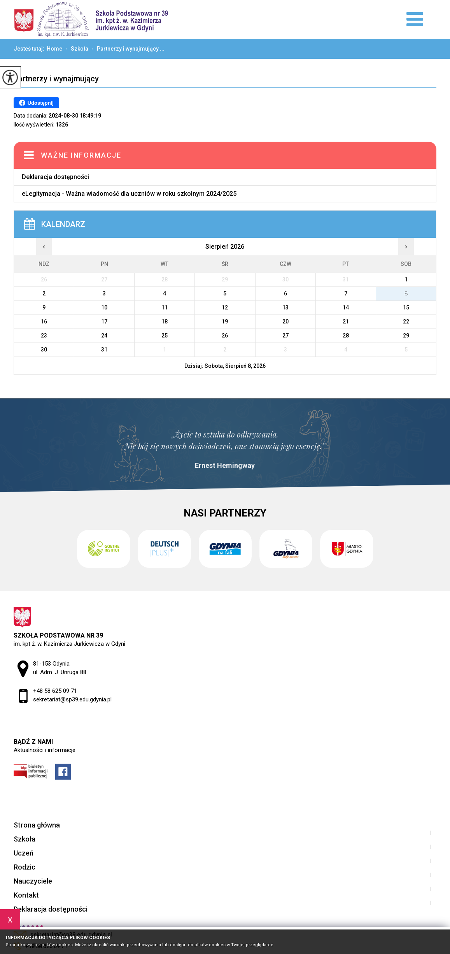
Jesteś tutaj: (30, 48)
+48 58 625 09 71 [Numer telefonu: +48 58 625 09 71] (55, 690)
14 (346, 307)
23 (44, 335)
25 (164, 335)
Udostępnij (36, 103)
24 (104, 335)
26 (225, 335)
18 (164, 321)
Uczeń (23, 853)
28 (346, 335)
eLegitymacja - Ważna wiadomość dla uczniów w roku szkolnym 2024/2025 (129, 193)
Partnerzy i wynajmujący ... (126, 49)
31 (104, 349)
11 (164, 307)
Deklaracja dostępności (55, 177)
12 (225, 307)
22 (406, 321)
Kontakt (26, 895)
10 (104, 307)
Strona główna (37, 825)
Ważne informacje (81, 155)
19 (225, 321)
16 (44, 321)
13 (285, 307)
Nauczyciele (33, 881)
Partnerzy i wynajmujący (56, 78)
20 (285, 321)
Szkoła (75, 49)
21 (346, 321)
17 (104, 321)
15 (406, 307)
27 (285, 335)
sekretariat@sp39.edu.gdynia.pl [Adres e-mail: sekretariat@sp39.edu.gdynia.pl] (72, 699)
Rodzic (24, 867)
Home (54, 48)
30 (44, 349)
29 (406, 335)
